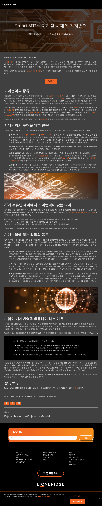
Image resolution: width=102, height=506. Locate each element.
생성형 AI (10, 110)
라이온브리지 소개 (49, 452)
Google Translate (29, 134)
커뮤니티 (72, 455)
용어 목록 (44, 119)
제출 (86, 438)
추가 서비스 (73, 457)
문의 (76, 388)
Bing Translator (47, 134)
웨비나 (45, 460)
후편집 (76, 107)
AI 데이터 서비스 (22, 455)
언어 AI (19, 452)
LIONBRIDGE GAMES (24, 460)
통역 (18, 457)
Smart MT (65, 158)
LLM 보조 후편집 (35, 112)
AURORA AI (20, 462)
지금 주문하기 (50, 473)
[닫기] (99, 498)
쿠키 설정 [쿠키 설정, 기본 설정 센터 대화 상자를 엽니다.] (77, 496)
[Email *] (42, 438)
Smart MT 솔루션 (34, 71)
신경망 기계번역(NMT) (57, 96)
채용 (70, 452)
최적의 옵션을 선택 (43, 155)
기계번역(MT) (9, 61)
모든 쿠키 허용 (77, 501)
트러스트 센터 (48, 455)
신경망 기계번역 (60, 98)
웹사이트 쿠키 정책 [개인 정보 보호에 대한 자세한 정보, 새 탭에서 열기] (44, 496)
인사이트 (46, 457)
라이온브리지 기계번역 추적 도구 (82, 212)
